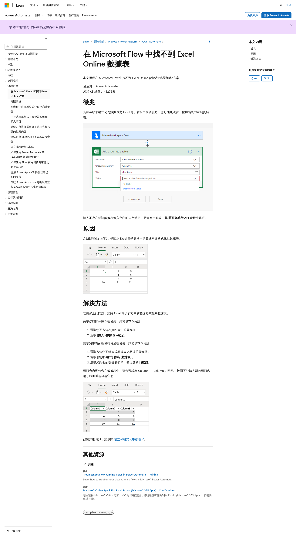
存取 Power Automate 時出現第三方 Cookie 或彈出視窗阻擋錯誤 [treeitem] (30, 184)
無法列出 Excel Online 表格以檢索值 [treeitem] (30, 139)
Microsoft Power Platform (122, 41)
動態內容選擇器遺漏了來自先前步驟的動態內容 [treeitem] (30, 129)
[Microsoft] (7, 5)
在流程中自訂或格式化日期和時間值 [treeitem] (30, 109)
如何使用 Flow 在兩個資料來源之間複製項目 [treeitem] (30, 164)
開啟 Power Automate (276, 15)
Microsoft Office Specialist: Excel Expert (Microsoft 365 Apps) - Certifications (129, 490)
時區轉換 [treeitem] (16, 101)
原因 (253, 53)
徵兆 (253, 48)
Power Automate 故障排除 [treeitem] (23, 53)
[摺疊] (46, 38)
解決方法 (256, 58)
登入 (288, 5)
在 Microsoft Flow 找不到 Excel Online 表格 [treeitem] (29, 94)
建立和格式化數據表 (127, 439)
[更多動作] (209, 42)
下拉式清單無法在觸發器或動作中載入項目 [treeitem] (30, 119)
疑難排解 (98, 41)
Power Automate (151, 41)
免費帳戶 (252, 15)
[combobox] (26, 47)
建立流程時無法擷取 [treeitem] (22, 146)
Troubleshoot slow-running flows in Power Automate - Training (120, 474)
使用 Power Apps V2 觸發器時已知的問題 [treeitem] (29, 174)
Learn (86, 41)
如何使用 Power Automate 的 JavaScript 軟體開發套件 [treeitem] (28, 154)
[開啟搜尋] (281, 5)
